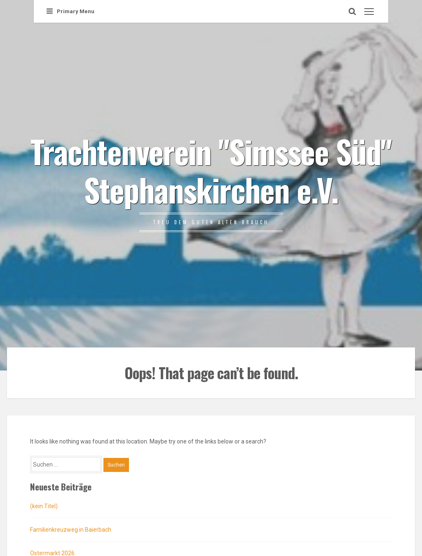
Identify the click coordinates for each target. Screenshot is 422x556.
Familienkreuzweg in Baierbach (70, 529)
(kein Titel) (44, 506)
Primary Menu (70, 11)
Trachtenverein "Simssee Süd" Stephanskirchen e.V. (211, 169)
